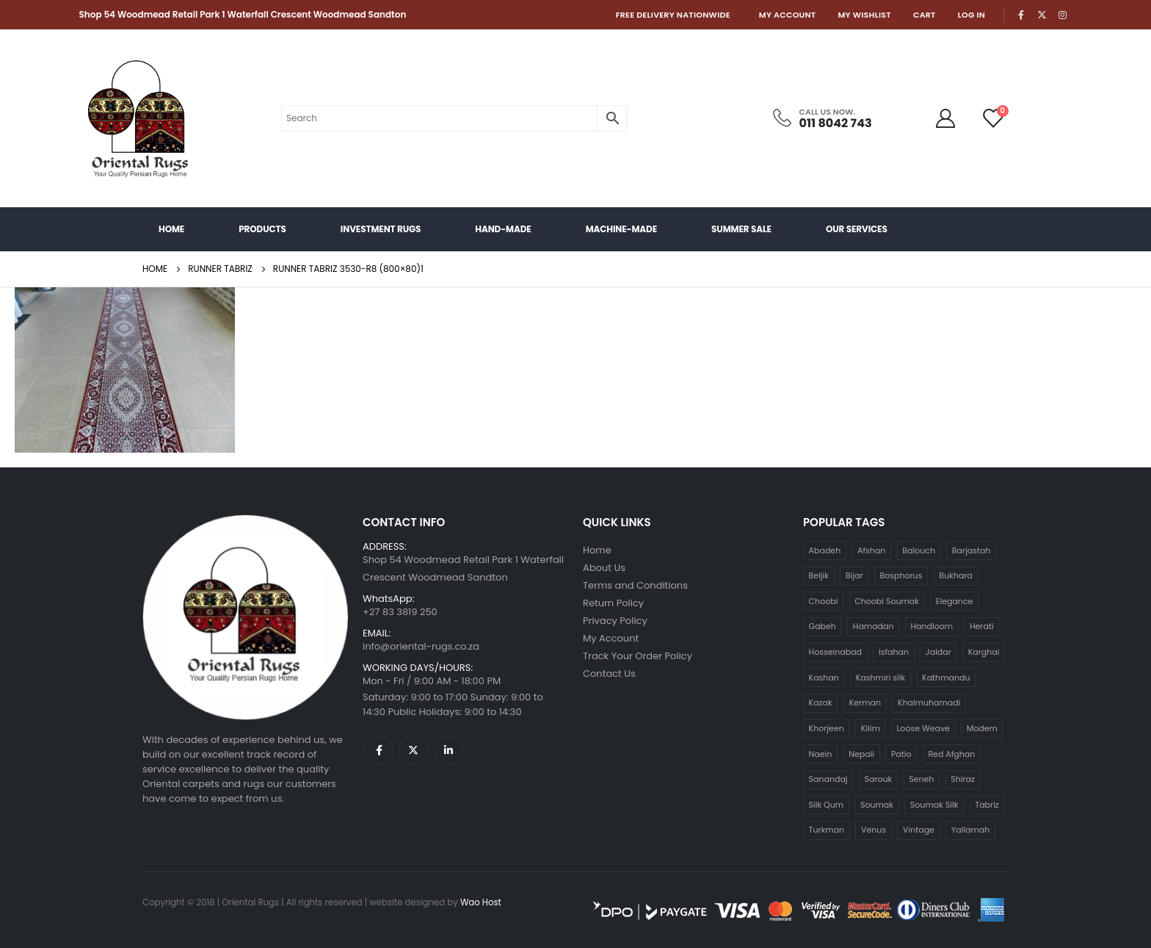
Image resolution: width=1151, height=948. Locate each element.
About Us (604, 568)
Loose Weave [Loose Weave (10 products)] (923, 728)
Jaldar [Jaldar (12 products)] (938, 652)
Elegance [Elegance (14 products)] (954, 601)
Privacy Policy (615, 621)
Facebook (378, 750)
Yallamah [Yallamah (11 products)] (970, 830)
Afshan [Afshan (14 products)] (871, 550)
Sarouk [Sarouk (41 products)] (879, 779)
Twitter (413, 750)
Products (262, 229)
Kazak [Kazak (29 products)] (820, 702)
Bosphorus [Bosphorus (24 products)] (900, 575)
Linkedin (448, 750)
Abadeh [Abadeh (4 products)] (825, 550)
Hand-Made (503, 229)
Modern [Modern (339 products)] (982, 728)
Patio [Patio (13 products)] (901, 754)
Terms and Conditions (635, 585)
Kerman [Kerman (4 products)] (865, 702)
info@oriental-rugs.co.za (421, 646)
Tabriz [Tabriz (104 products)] (987, 805)
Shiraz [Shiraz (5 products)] (963, 779)
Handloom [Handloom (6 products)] (931, 626)
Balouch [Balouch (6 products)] (918, 550)
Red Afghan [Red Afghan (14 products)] (951, 754)
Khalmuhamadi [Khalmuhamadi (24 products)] (929, 702)
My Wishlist (864, 15)
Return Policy (613, 603)
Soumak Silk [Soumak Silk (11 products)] (934, 805)
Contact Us (609, 674)
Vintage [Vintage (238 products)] (918, 830)
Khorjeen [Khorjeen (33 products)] (826, 728)
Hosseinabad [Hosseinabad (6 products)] (835, 652)
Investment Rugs (381, 229)
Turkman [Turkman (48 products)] (827, 830)
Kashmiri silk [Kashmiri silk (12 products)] (880, 677)
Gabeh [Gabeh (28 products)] (822, 626)
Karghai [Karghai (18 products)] (984, 652)
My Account (787, 15)
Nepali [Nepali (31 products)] (861, 754)
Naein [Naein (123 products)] (820, 754)
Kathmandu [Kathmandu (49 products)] (946, 677)
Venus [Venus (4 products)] (873, 830)
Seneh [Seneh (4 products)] (921, 779)
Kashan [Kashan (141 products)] (824, 677)
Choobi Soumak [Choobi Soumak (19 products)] (886, 601)
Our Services (856, 229)
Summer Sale (741, 229)
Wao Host (480, 902)
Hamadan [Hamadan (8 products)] (873, 626)
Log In (972, 15)
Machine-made (621, 229)
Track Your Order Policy (637, 656)
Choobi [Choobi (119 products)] (823, 601)
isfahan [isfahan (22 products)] (894, 652)
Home (171, 229)
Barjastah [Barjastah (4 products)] (971, 550)
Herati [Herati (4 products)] (982, 626)
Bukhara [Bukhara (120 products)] (955, 575)
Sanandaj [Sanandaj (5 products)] (828, 779)
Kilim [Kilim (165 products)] (870, 728)
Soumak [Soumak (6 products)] (876, 805)
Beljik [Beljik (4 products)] (819, 575)
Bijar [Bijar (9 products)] (854, 575)
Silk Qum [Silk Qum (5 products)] (826, 805)
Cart (924, 15)
